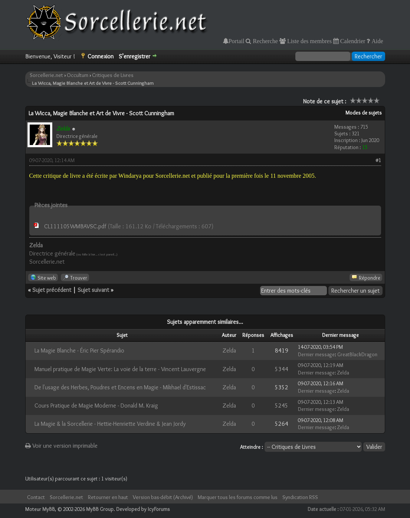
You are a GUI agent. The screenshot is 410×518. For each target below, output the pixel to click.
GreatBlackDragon (357, 354)
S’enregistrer (134, 56)
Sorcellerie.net (46, 75)
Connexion (101, 56)
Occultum (77, 75)
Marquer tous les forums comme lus (238, 497)
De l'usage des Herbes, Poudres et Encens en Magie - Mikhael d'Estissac (120, 387)
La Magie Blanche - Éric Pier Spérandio (79, 350)
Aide (376, 41)
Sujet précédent (51, 289)
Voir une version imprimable (61, 445)
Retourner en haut (108, 497)
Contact (36, 497)
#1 (378, 160)
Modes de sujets (363, 112)
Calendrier (352, 41)
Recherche (264, 41)
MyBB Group (100, 509)
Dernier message (316, 354)
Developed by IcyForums (143, 509)
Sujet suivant (93, 289)
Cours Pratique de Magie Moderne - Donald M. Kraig (96, 405)
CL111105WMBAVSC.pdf (75, 226)
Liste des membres (309, 41)
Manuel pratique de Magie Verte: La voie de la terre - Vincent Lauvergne (120, 369)
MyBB (48, 509)
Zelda (229, 350)
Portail (237, 41)
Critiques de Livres (113, 75)
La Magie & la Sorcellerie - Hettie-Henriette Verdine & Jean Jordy (110, 423)
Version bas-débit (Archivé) (163, 497)
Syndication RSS (300, 497)
